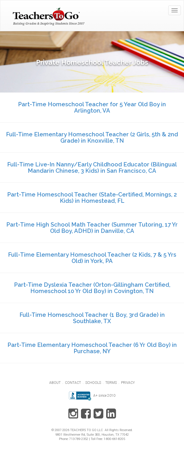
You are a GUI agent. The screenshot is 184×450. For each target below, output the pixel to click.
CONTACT (73, 383)
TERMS (111, 383)
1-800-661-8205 (114, 439)
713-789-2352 (78, 439)
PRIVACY (128, 383)
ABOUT (55, 383)
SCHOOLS (93, 383)
